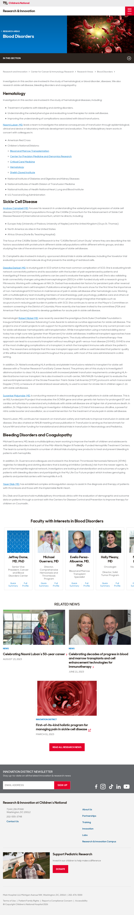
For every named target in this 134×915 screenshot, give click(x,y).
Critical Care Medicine (22, 161)
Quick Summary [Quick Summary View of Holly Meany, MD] (105, 584)
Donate (60, 869)
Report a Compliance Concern (57, 900)
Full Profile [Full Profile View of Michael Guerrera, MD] (56, 584)
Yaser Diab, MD (11, 484)
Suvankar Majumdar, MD (16, 395)
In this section (67, 58)
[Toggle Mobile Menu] (129, 11)
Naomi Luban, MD (13, 124)
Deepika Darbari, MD (14, 267)
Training (86, 822)
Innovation (87, 828)
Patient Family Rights (29, 900)
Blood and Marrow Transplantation (29, 151)
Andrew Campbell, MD (15, 208)
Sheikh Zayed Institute (22, 172)
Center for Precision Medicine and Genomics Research (41, 156)
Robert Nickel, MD (28, 318)
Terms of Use (9, 900)
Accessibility (81, 900)
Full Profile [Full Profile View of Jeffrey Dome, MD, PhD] (25, 584)
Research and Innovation (15, 71)
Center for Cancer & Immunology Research (52, 71)
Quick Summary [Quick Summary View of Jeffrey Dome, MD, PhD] (13, 584)
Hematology (17, 167)
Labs (85, 835)
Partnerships (89, 815)
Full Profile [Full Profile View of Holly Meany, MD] (117, 584)
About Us (87, 809)
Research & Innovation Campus (99, 841)
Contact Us (13, 821)
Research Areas (85, 71)
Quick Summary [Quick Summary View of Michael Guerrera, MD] (44, 584)
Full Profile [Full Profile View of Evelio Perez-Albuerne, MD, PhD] (86, 584)
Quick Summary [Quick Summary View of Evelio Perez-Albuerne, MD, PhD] (74, 584)
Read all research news (67, 747)
